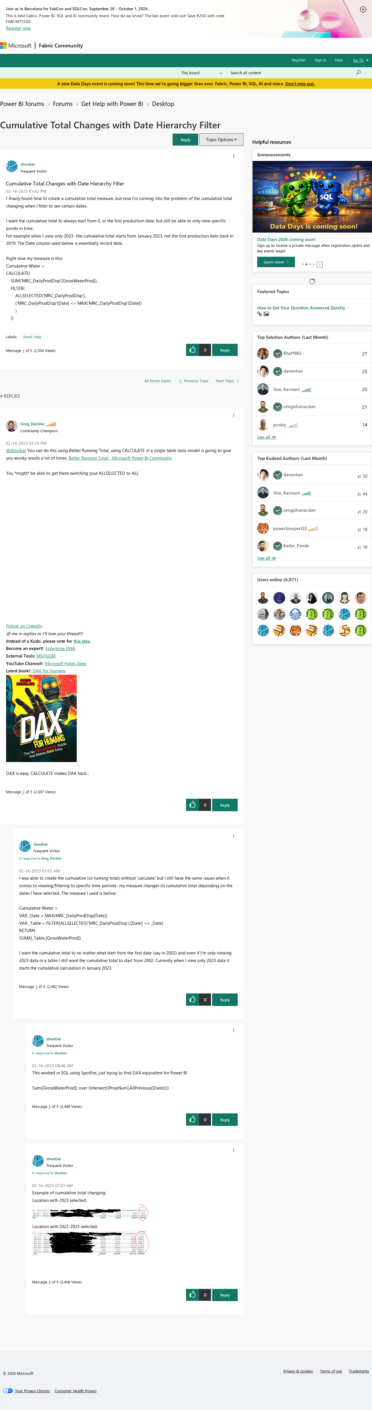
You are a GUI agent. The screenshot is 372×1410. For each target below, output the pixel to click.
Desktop (163, 103)
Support (244, 45)
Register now (18, 28)
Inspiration (121, 45)
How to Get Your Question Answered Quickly (301, 308)
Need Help (32, 337)
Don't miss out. (300, 83)
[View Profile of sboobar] (27, 164)
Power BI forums (22, 103)
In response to (40, 858)
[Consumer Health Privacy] (75, 1391)
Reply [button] (225, 350)
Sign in (320, 59)
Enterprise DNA (60, 648)
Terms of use (331, 1370)
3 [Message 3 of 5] (36, 986)
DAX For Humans (49, 671)
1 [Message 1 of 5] (23, 350)
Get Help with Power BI (112, 103)
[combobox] (296, 72)
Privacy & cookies (298, 1370)
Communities (171, 45)
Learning (219, 45)
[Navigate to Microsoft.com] (15, 45)
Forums (96, 45)
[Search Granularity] (202, 72)
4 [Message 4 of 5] (50, 1281)
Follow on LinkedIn (24, 626)
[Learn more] (276, 262)
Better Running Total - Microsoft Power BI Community (120, 458)
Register (299, 59)
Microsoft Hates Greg (65, 663)
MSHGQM (46, 656)
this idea (82, 641)
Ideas (145, 45)
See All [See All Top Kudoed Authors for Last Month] (266, 437)
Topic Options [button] (219, 139)
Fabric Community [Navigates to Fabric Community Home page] (61, 45)
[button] (185, 140)
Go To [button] (358, 60)
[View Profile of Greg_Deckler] (32, 423)
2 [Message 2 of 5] (23, 791)
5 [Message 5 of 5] (50, 1106)
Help (339, 59)
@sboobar (16, 450)
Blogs (197, 45)
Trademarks (359, 1370)
